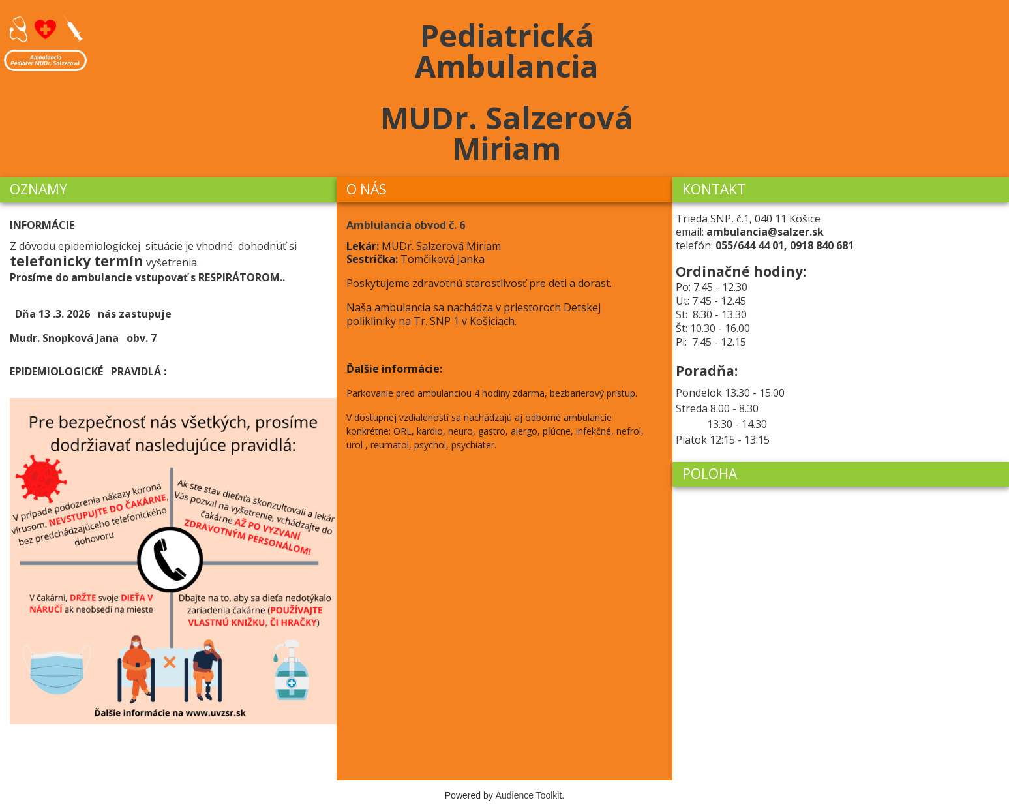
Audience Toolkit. (530, 795)
